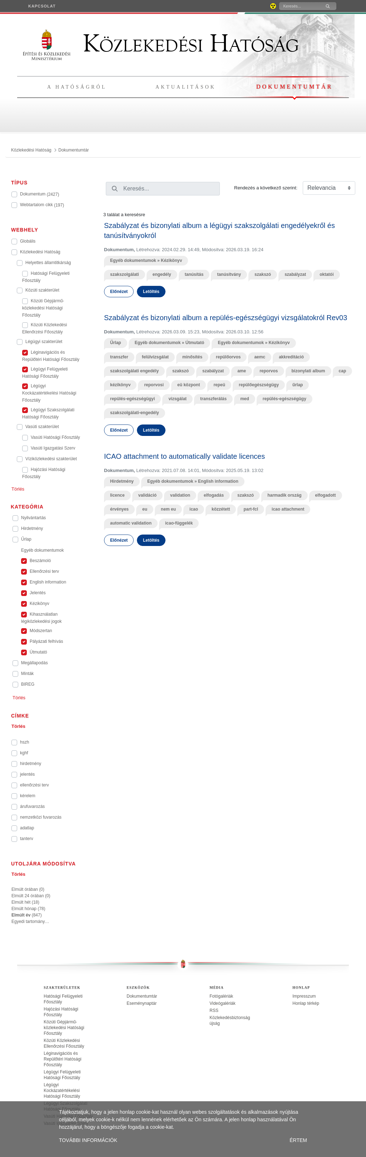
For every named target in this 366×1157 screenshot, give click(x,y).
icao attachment (288, 509)
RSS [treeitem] (213, 1010)
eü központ (188, 384)
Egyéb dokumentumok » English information (192, 481)
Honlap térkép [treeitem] (305, 1003)
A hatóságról (77, 87)
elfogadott (325, 495)
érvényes (119, 509)
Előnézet (119, 291)
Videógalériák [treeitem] (222, 1003)
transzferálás (213, 398)
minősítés (192, 356)
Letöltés (151, 291)
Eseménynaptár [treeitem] (142, 1003)
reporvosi (154, 384)
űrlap (297, 384)
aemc (259, 356)
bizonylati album (308, 370)
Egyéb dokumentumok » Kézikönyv (146, 260)
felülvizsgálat (155, 356)
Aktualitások (185, 87)
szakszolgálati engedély (134, 370)
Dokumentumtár (294, 87)
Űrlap (115, 342)
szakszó (262, 274)
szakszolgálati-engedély (134, 412)
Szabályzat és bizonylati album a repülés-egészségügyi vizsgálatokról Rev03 (225, 318)
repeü (219, 384)
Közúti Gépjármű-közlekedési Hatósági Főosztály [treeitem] (64, 1027)
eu (144, 509)
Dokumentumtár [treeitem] (142, 996)
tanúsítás (194, 274)
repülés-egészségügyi (132, 398)
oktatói (326, 274)
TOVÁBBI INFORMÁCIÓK (88, 1140)
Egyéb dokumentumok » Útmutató (169, 342)
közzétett (221, 509)
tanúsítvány (229, 274)
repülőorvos (228, 356)
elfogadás (214, 495)
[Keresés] (299, 6)
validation (180, 495)
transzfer (119, 356)
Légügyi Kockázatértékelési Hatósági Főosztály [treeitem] (62, 1090)
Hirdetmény (122, 481)
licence (117, 495)
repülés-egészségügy (284, 398)
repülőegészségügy (259, 384)
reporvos (268, 370)
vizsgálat (177, 398)
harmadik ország (284, 495)
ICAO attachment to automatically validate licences (184, 456)
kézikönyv (120, 384)
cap (342, 370)
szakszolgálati (124, 274)
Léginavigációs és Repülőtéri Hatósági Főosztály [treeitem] (62, 1059)
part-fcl (250, 509)
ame (241, 370)
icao (193, 509)
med (244, 398)
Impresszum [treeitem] (304, 996)
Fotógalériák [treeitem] (221, 996)
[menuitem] (42, 6)
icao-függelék (179, 523)
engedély (162, 274)
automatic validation (131, 523)
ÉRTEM (298, 1140)
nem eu (168, 509)
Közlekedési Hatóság (161, 43)
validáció (147, 495)
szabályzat (295, 274)
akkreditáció (291, 356)
